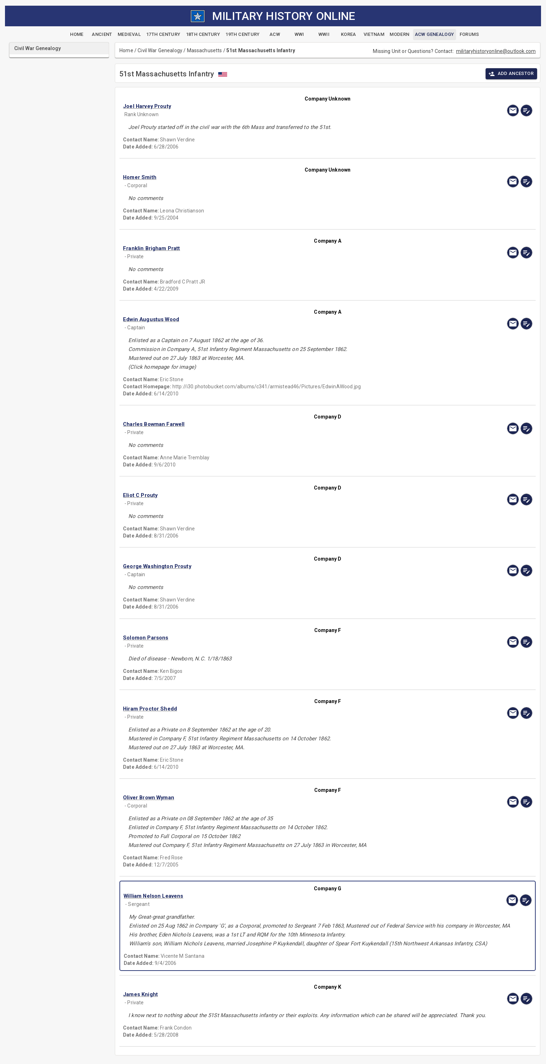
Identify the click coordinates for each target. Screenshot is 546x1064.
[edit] (526, 110)
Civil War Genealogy (160, 50)
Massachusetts (204, 50)
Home (126, 50)
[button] (266, 106)
